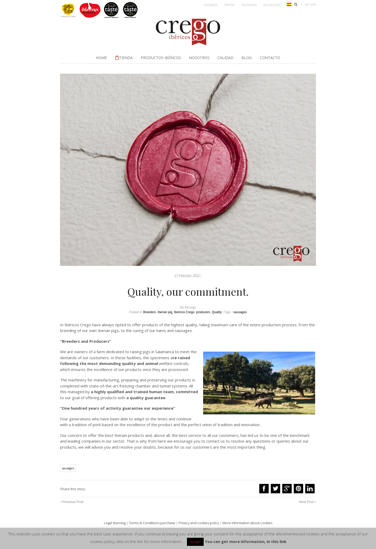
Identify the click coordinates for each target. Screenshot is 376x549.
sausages (240, 312)
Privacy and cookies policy (199, 523)
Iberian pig (165, 312)
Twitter (229, 5)
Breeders (149, 312)
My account (271, 5)
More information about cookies (247, 523)
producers (203, 312)
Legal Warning (115, 523)
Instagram (249, 5)
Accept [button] (195, 541)
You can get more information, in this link (245, 541)
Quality (216, 312)
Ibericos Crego (184, 312)
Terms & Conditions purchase (152, 523)
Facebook (211, 5)
